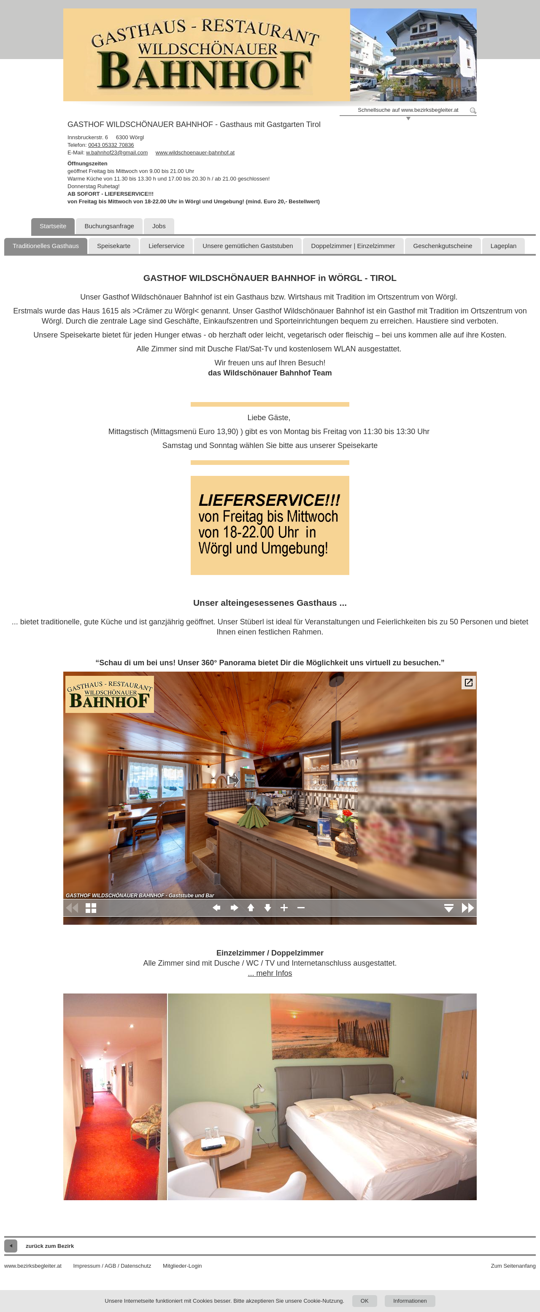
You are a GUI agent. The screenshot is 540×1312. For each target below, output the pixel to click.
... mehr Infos (270, 973)
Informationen (410, 1301)
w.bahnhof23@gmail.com (117, 152)
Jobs (159, 225)
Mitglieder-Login (182, 1266)
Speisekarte (113, 245)
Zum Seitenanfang (513, 1266)
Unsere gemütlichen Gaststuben (247, 245)
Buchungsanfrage (109, 225)
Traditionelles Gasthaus (46, 245)
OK (365, 1301)
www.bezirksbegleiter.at (33, 1266)
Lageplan (504, 245)
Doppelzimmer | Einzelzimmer (353, 245)
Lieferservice (166, 245)
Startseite (53, 225)
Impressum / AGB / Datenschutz (112, 1266)
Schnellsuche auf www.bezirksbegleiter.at (408, 110)
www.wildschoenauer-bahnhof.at (195, 152)
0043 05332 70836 (111, 145)
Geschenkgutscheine (442, 245)
